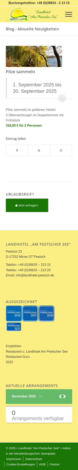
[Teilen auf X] (39, 150)
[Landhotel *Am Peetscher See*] (32, 14)
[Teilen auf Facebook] (17, 150)
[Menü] (66, 14)
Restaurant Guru (18, 356)
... (62, 98)
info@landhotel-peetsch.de (35, 275)
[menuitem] (66, 14)
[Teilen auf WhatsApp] (61, 150)
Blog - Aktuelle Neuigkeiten (32, 29)
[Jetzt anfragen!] (27, 205)
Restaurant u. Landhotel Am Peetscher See (37, 351)
